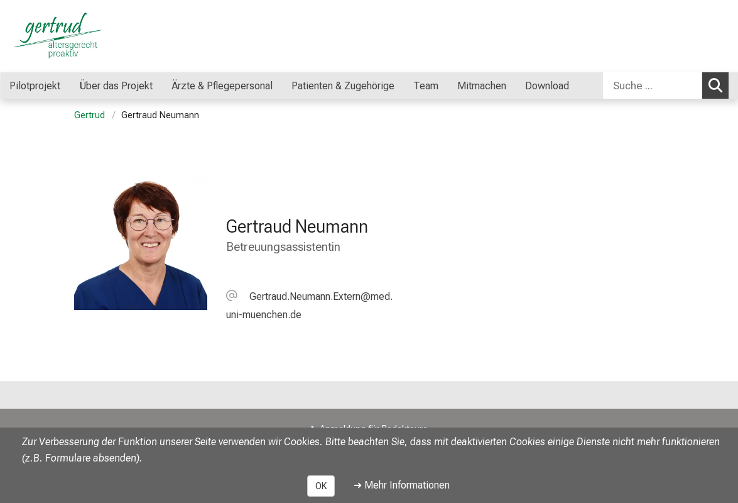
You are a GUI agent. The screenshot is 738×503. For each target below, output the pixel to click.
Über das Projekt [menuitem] (116, 86)
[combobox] (666, 85)
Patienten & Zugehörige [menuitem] (342, 86)
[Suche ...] (652, 85)
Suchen (718, 85)
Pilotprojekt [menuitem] (34, 86)
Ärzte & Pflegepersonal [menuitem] (222, 86)
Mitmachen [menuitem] (481, 86)
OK (321, 486)
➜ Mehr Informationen (402, 485)
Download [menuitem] (547, 86)
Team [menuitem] (425, 86)
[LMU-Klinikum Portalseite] (84, 36)
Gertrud (89, 115)
